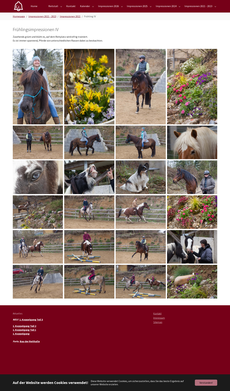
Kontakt (157, 318)
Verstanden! (206, 382)
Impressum (159, 322)
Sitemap (157, 327)
